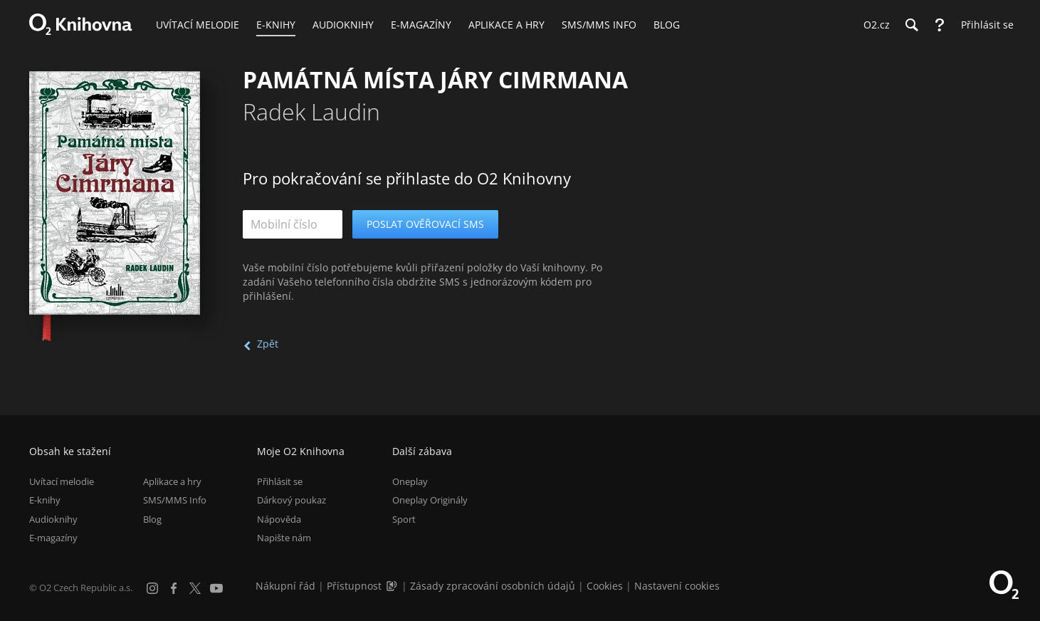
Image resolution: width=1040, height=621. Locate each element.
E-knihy (45, 500)
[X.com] (195, 588)
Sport (404, 519)
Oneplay (410, 481)
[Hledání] (911, 25)
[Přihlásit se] (984, 25)
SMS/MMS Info (174, 500)
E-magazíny (53, 537)
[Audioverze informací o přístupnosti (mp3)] (392, 585)
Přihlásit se (280, 481)
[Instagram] (152, 588)
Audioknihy (53, 519)
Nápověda (279, 519)
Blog (152, 519)
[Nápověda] (939, 25)
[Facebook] (173, 588)
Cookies (605, 586)
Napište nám (284, 537)
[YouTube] (216, 588)
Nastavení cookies (677, 586)
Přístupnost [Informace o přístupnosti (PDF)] (354, 586)
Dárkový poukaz (291, 500)
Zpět (267, 343)
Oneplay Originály (430, 500)
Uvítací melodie (61, 481)
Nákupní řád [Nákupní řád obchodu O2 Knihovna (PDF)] (285, 586)
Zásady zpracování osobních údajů (492, 586)
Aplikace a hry (172, 481)
